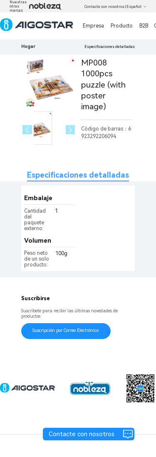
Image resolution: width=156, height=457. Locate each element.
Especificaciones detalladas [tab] (78, 175)
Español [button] (136, 7)
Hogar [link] (28, 46)
